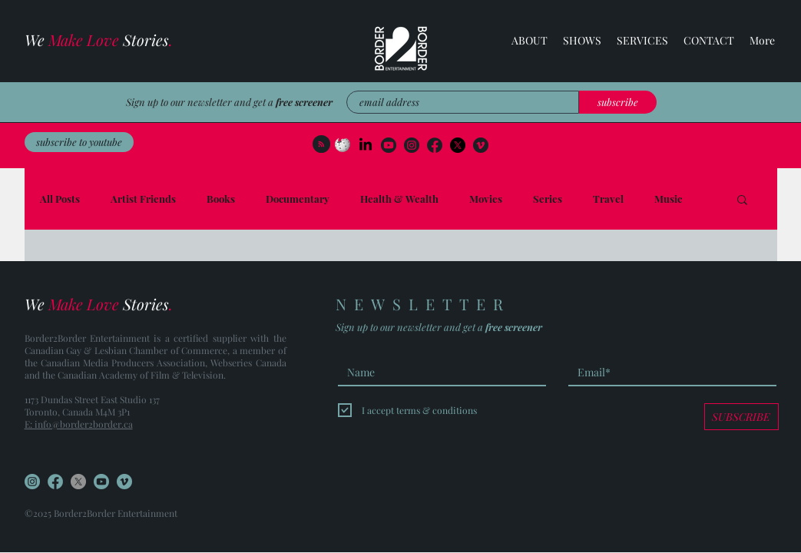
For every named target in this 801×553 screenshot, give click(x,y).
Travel (608, 199)
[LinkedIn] (365, 145)
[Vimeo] (480, 145)
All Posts (60, 199)
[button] (642, 40)
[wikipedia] (342, 145)
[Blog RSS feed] (321, 144)
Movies (485, 199)
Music (668, 199)
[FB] (55, 481)
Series (547, 199)
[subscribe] (618, 102)
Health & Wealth (399, 199)
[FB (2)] (434, 145)
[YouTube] (388, 145)
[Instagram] (411, 145)
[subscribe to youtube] (79, 142)
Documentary (297, 199)
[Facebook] (457, 145)
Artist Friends (143, 199)
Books (221, 199)
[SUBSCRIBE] (741, 416)
